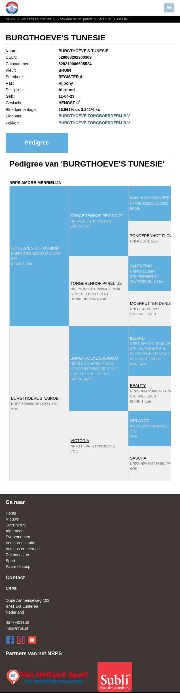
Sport (10, 560)
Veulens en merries (34, 19)
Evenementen (18, 537)
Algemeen (15, 531)
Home (11, 513)
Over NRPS (16, 525)
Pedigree (37, 142)
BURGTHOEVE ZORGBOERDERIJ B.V (94, 115)
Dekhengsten (17, 554)
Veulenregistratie (20, 543)
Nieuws (12, 519)
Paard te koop (18, 566)
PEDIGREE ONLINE (111, 19)
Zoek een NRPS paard (72, 19)
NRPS (11, 19)
